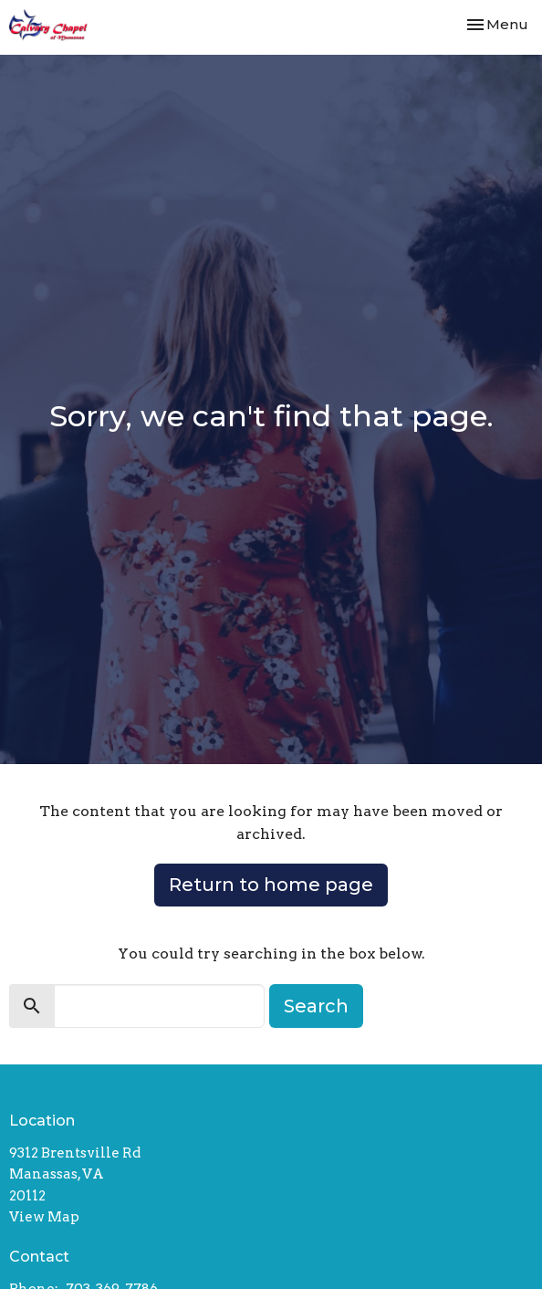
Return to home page (271, 885)
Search (316, 1006)
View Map (44, 1217)
